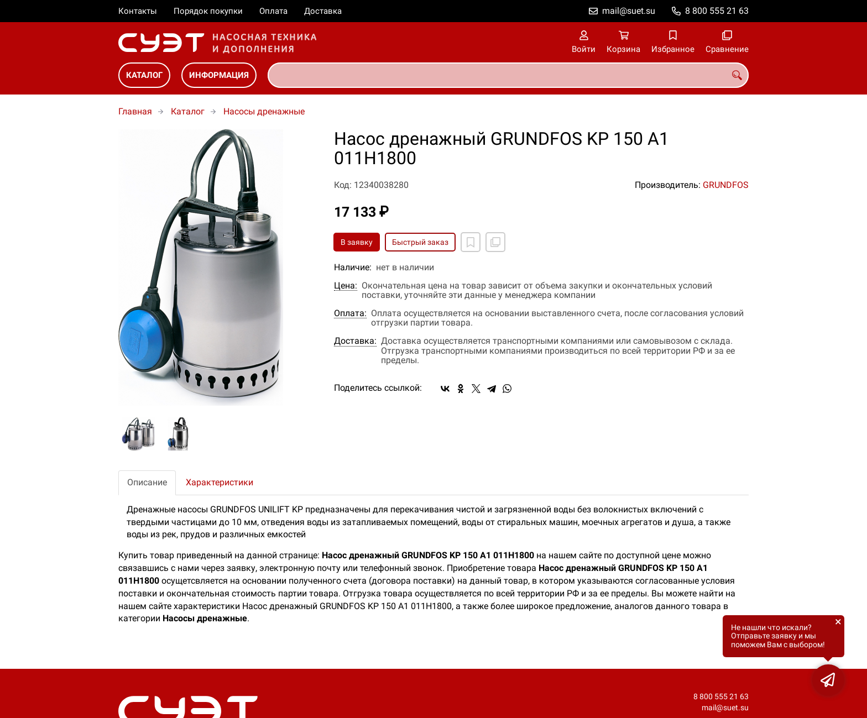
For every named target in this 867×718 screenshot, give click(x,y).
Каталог (144, 75)
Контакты (137, 11)
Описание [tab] (147, 482)
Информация (219, 75)
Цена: (345, 286)
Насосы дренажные (264, 111)
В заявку (357, 242)
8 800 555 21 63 (717, 11)
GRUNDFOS (726, 185)
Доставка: (355, 341)
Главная (135, 111)
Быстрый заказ (420, 242)
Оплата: (350, 313)
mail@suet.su (628, 11)
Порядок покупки (208, 11)
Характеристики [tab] (219, 482)
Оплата (273, 11)
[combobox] (508, 75)
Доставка (323, 11)
